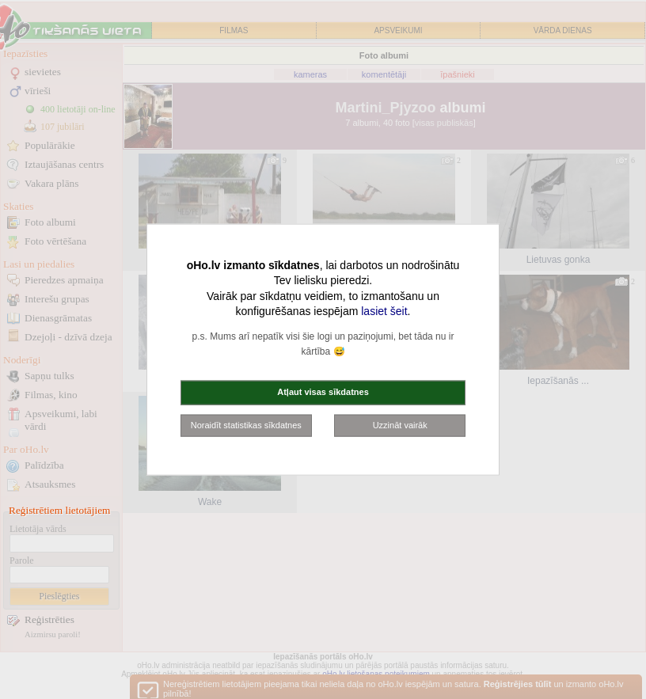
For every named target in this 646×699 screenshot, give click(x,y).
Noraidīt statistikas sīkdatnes (246, 424)
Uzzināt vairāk (400, 424)
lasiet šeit (384, 311)
